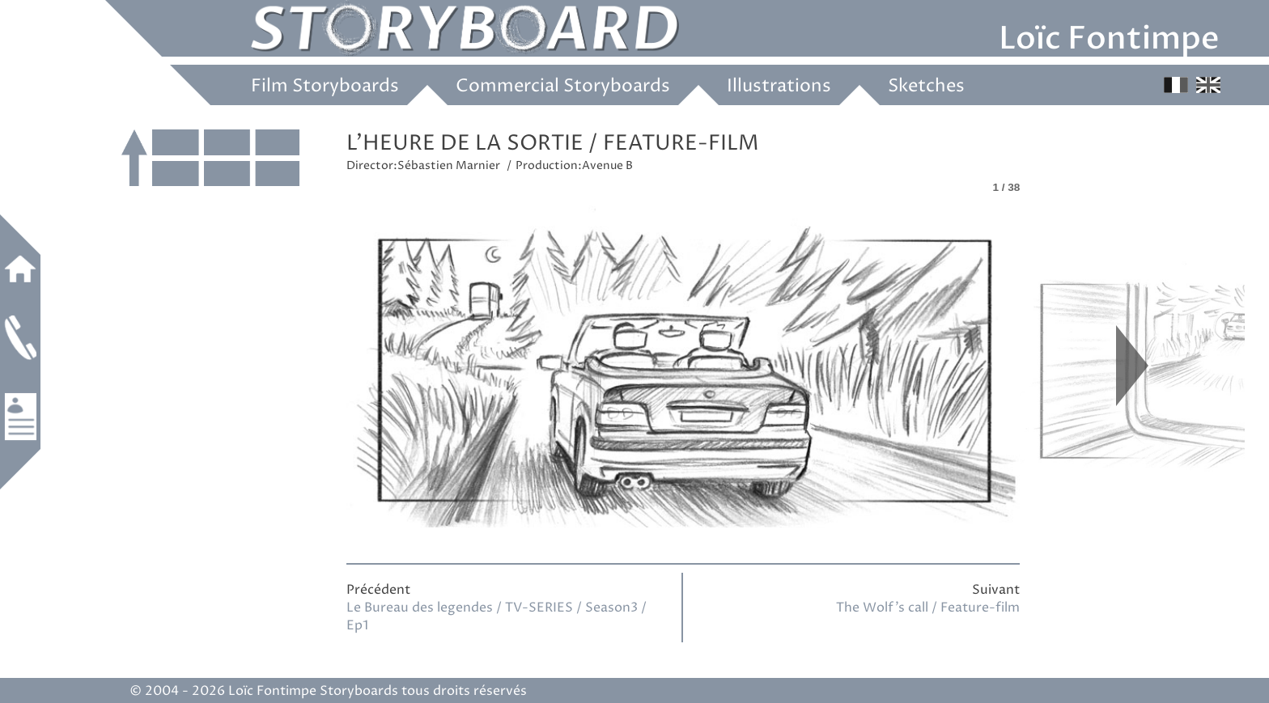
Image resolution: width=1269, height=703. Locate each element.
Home (20, 268)
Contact (20, 337)
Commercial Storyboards (563, 86)
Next (1132, 366)
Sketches (926, 86)
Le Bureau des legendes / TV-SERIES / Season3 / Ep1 (496, 616)
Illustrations (779, 86)
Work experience (20, 416)
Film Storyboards (325, 86)
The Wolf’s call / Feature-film (928, 607)
